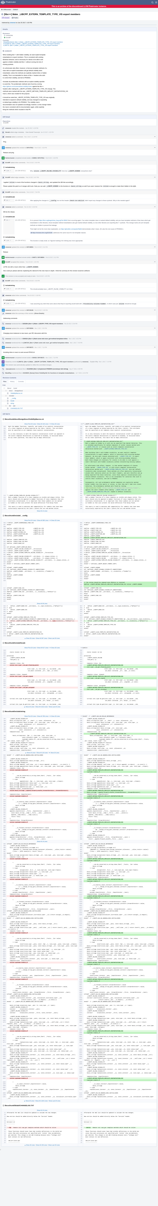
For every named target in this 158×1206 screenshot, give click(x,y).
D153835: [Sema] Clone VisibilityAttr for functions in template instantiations (48, 373)
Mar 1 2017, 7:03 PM (76, 343)
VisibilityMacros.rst (16, 393)
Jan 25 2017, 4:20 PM (31, 128)
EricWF (8, 37)
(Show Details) (39, 313)
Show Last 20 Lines (54, 638)
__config (13, 398)
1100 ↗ (7, 171)
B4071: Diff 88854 (38, 257)
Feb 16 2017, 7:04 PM (33, 192)
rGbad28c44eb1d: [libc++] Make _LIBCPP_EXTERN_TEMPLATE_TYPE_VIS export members (33, 42)
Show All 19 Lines (42, 841)
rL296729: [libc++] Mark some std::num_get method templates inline (46, 343)
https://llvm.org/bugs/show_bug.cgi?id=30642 (53, 220)
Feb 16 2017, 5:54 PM (33, 162)
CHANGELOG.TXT (17, 408)
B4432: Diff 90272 (38, 357)
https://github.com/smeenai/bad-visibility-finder (17, 86)
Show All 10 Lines (42, 1110)
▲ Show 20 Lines (29, 638)
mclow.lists (9, 35)
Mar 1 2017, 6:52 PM (75, 338)
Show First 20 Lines (30, 424)
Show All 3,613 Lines (41, 707)
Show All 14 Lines (42, 511)
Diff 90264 (30, 328)
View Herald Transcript (32, 132)
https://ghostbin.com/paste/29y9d (71, 229)
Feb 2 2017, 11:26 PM (30, 137)
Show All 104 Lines (42, 424)
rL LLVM (5, 123)
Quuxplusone (10, 369)
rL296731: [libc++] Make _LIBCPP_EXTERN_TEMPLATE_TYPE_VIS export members (30, 45)
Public (16, 18)
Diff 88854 (30, 247)
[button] (156, 2)
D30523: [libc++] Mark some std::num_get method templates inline (45, 338)
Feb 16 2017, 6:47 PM (32, 177)
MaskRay (8, 373)
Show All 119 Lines (42, 753)
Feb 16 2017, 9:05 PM (30, 207)
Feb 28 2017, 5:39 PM (33, 295)
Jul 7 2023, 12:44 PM (82, 373)
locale (12, 401)
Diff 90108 (30, 310)
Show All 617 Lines (42, 648)
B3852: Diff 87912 (38, 158)
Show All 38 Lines (42, 603)
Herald (7, 132)
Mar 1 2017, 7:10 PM (41, 347)
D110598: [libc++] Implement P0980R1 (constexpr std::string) (47, 369)
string (12, 403)
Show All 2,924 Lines (41, 1101)
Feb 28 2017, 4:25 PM (32, 262)
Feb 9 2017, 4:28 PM (41, 147)
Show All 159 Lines (41, 1145)
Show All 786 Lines (42, 716)
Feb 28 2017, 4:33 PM (33, 281)
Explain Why (94, 362)
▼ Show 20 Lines (54, 424)
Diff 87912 (30, 147)
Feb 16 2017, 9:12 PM (41, 247)
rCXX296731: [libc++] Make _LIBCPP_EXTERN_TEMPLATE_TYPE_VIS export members (31, 43)
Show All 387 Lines (41, 638)
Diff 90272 (30, 347)
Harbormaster (10, 158)
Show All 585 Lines (42, 520)
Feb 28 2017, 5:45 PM (41, 310)
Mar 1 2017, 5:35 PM (41, 328)
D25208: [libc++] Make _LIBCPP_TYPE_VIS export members (43, 323)
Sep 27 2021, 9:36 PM (75, 369)
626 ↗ (7, 200)
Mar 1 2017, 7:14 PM (105, 362)
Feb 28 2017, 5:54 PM (70, 323)
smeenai (13, 22)
